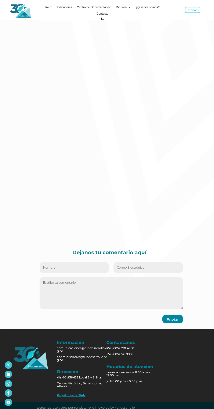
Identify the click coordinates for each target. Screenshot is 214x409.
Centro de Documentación (94, 7)
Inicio (48, 7)
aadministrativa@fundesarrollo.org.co (82, 358)
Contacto (102, 13)
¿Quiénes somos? (147, 7)
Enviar (173, 319)
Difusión (121, 7)
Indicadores (64, 7)
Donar (192, 10)
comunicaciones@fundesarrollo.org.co (82, 349)
